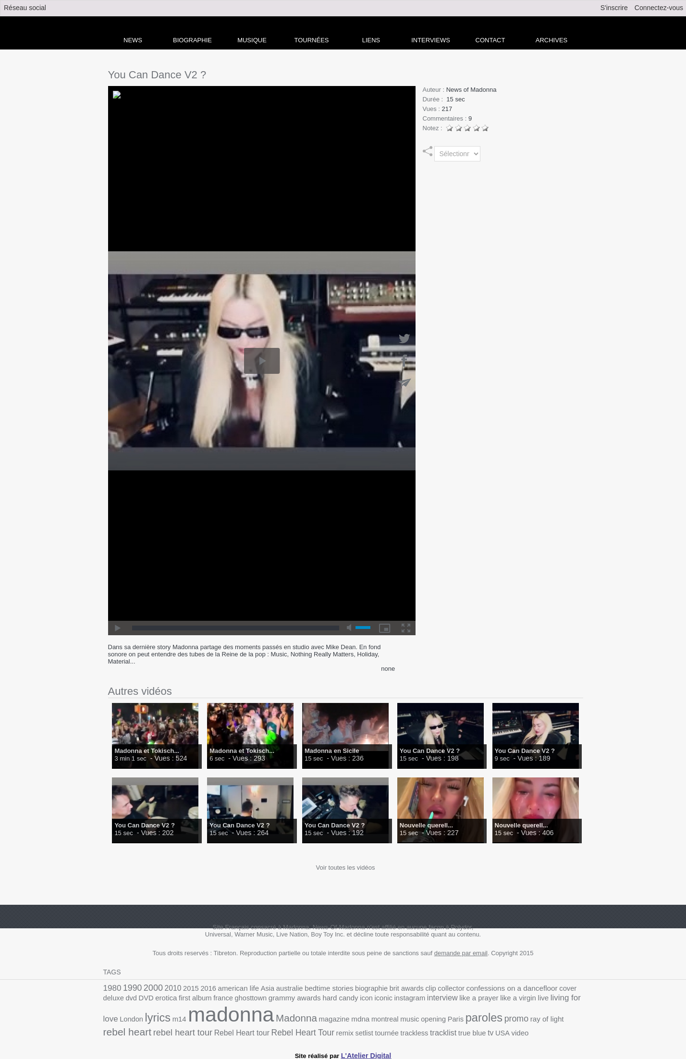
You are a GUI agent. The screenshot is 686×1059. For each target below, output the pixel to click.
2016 (199, 988)
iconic (311, 999)
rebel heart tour (520, 1018)
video (362, 1030)
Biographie (192, 40)
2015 (183, 988)
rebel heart (469, 1018)
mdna (260, 1018)
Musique (252, 40)
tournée (240, 1030)
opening (327, 1018)
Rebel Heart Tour (164, 1029)
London (518, 999)
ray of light (430, 1018)
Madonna (201, 1018)
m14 (562, 999)
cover (527, 988)
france (165, 999)
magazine (236, 1018)
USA (346, 1030)
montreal (282, 1018)
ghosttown (189, 999)
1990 (130, 988)
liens (371, 40)
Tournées (311, 40)
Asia (253, 988)
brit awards (380, 988)
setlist (220, 1030)
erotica (113, 999)
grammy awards (230, 999)
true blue (318, 1030)
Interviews (430, 40)
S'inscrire (614, 8)
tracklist (292, 1030)
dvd (562, 988)
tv (335, 1030)
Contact (490, 40)
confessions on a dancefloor (476, 988)
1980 (111, 988)
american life (226, 988)
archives (551, 40)
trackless (265, 1030)
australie (273, 988)
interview (365, 999)
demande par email (461, 953)
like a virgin (433, 999)
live (457, 999)
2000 (149, 987)
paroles (373, 1017)
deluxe (546, 988)
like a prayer (398, 999)
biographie (348, 988)
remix (202, 1030)
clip (402, 988)
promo (403, 1018)
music (305, 1018)
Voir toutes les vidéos (345, 867)
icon (295, 999)
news (132, 40)
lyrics (542, 998)
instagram (335, 999)
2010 (167, 988)
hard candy (272, 999)
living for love (485, 999)
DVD (576, 988)
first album (139, 999)
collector (421, 988)
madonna (142, 1014)
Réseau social (25, 8)
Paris (347, 1018)
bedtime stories (309, 988)
